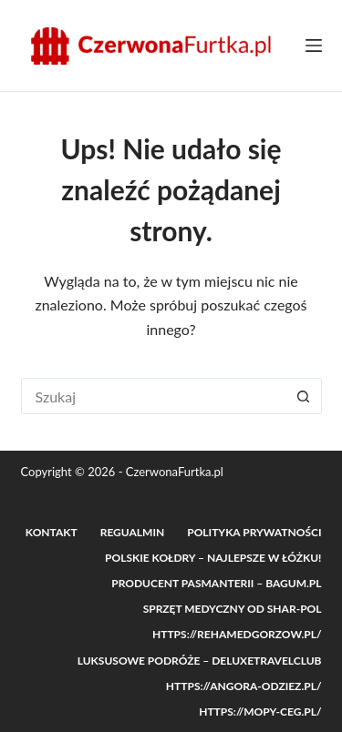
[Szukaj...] (153, 396)
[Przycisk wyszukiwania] (303, 396)
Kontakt (52, 532)
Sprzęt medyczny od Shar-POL (232, 608)
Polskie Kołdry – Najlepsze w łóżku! (213, 557)
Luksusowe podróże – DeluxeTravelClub (200, 660)
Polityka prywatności (254, 532)
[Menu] (314, 45)
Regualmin (132, 532)
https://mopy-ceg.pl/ (260, 711)
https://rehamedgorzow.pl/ (237, 634)
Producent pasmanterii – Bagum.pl (216, 583)
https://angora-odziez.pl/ (244, 686)
